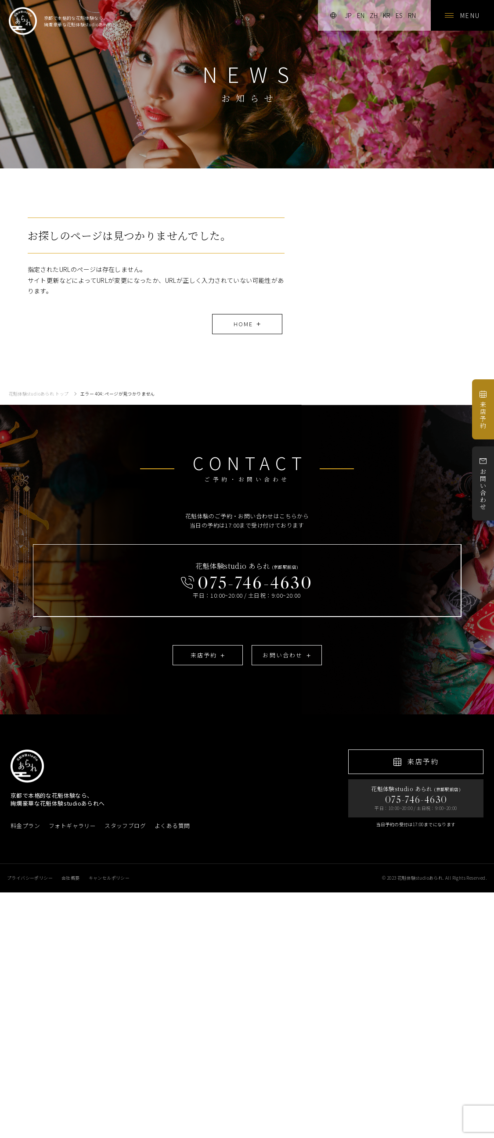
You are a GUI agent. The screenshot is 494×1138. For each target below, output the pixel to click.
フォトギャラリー (72, 826)
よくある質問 (172, 826)
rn (412, 15)
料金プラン (25, 826)
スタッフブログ (125, 826)
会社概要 (70, 877)
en (360, 15)
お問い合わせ (483, 484)
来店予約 (483, 410)
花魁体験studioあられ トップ (39, 393)
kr (386, 15)
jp (348, 15)
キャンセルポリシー (109, 877)
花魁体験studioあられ (420, 877)
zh (374, 15)
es (399, 15)
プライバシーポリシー (30, 877)
